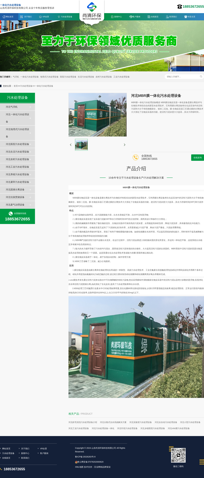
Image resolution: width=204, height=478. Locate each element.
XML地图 (79, 467)
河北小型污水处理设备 (190, 422)
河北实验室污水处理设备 (140, 422)
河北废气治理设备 (15, 204)
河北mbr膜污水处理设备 (179, 428)
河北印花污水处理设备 (127, 428)
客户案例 (136, 17)
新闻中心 (118, 17)
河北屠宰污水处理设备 (17, 182)
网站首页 (9, 17)
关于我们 (28, 17)
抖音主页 (191, 17)
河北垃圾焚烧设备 (15, 197)
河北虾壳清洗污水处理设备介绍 (82, 422)
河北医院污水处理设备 (17, 144)
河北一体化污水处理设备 (17, 118)
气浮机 (16, 77)
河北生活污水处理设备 (17, 151)
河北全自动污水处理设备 (166, 422)
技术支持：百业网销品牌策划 (97, 467)
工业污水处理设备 (121, 77)
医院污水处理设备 (68, 77)
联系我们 (173, 17)
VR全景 (46, 17)
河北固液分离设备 (15, 189)
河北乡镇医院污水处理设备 (152, 428)
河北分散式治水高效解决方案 (113, 422)
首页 (16, 86)
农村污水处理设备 (104, 77)
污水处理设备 (66, 17)
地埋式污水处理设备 (49, 77)
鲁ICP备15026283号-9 (85, 457)
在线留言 (155, 17)
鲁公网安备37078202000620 (90, 462)
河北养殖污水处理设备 (17, 174)
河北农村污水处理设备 (17, 159)
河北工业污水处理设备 (17, 167)
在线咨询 (198, 157)
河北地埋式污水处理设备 (17, 133)
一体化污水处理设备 (29, 77)
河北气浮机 (11, 107)
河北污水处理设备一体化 (103, 428)
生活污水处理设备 (86, 77)
